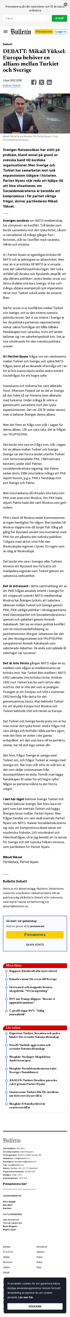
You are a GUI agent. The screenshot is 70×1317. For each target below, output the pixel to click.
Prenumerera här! (15, 1184)
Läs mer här (25, 1297)
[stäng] (65, 4)
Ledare (6, 1267)
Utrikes (6, 1257)
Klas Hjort (8, 1205)
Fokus (39, 1257)
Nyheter (7, 1246)
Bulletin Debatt (12, 85)
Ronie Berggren (10, 1226)
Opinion (41, 1251)
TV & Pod (8, 1251)
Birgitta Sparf (9, 1229)
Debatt (7, 44)
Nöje (39, 1267)
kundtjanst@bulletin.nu (25, 1161)
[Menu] (5, 31)
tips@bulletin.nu (16, 1165)
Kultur (39, 1262)
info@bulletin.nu (22, 1158)
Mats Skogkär (9, 1201)
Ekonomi (7, 1262)
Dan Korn (7, 1208)
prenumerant (37, 926)
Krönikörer (42, 1246)
